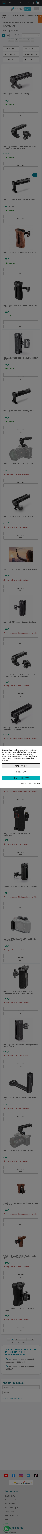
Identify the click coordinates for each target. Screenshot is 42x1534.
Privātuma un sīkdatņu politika (29, 783)
